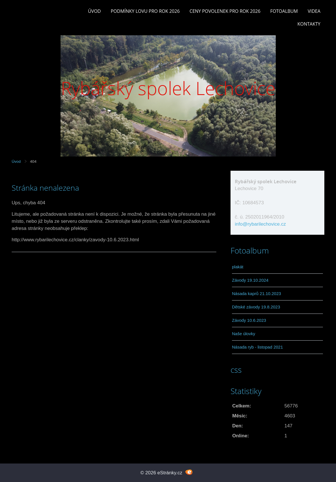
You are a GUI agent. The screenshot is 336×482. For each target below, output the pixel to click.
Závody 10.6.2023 (249, 320)
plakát (237, 266)
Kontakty (308, 24)
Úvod (94, 11)
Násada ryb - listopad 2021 (257, 347)
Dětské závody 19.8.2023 (256, 306)
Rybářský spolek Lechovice (168, 88)
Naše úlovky (243, 333)
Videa (314, 11)
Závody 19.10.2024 (250, 280)
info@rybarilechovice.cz (260, 224)
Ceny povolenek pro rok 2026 (225, 11)
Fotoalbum (284, 11)
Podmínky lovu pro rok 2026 (145, 11)
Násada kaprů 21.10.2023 (256, 293)
